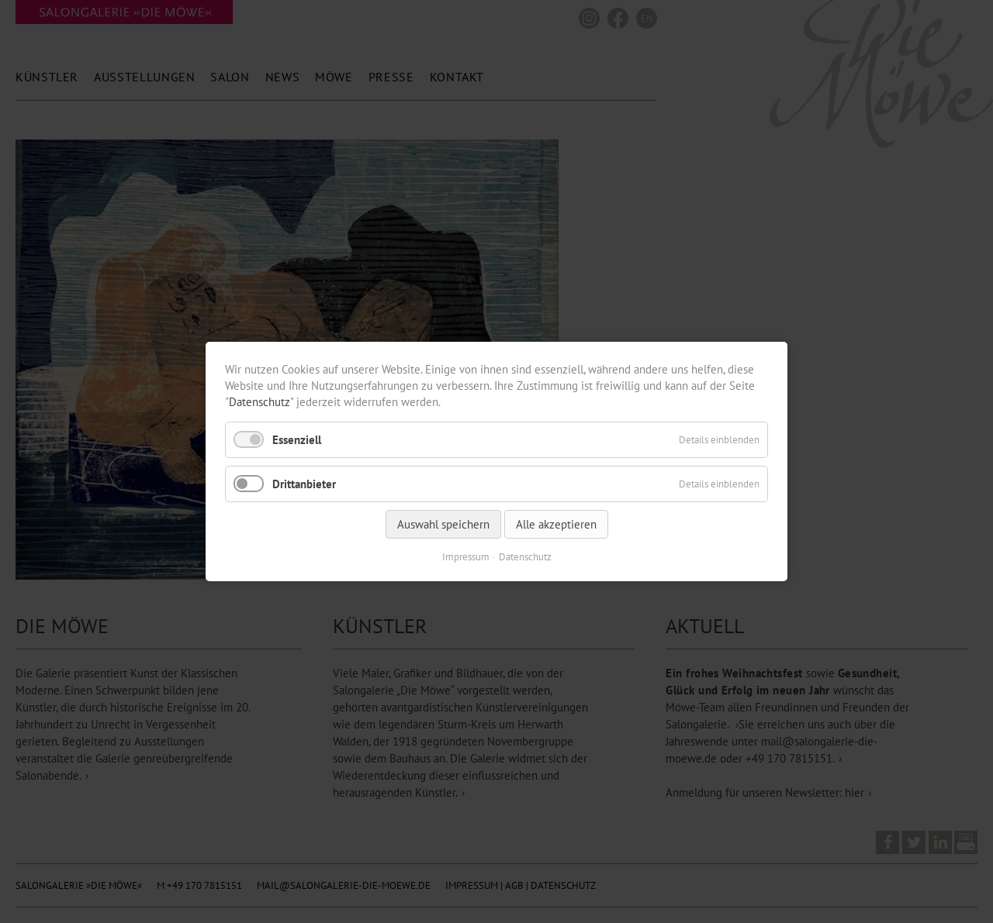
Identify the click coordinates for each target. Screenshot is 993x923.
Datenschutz (259, 401)
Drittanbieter (304, 484)
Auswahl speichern (443, 524)
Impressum (466, 557)
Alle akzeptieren (556, 524)
